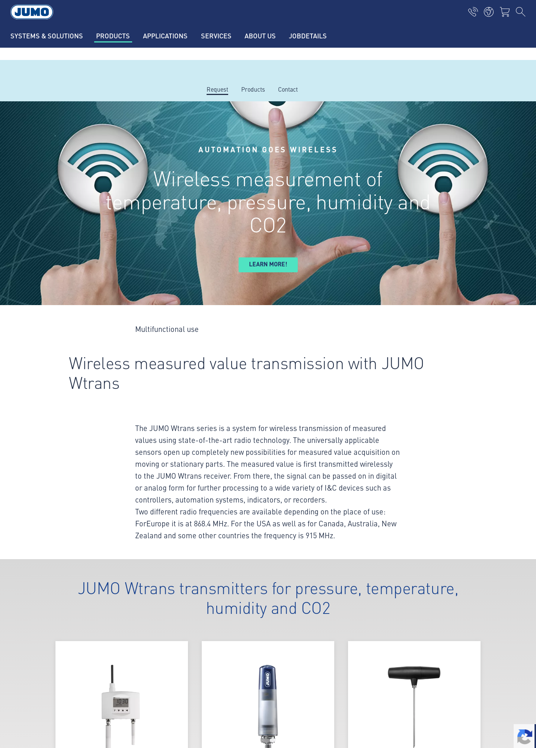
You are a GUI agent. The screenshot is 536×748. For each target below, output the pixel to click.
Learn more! (268, 264)
